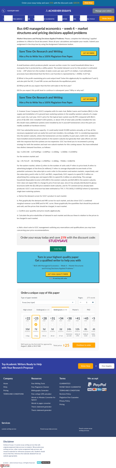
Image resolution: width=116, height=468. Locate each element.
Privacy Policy (64, 401)
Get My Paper (88, 53)
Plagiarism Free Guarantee (43, 19)
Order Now (106, 18)
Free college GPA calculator (41, 394)
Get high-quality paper (58, 274)
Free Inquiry (107, 366)
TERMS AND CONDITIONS (13, 394)
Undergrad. (41, 309)
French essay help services (48, 429)
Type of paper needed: (29, 298)
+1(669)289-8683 (13, 11)
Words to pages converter (41, 403)
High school (26, 309)
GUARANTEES (62, 19)
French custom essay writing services (85, 430)
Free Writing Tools (87, 19)
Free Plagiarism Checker (40, 387)
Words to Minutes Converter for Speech (43, 398)
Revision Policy (65, 394)
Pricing (73, 19)
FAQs (5, 387)
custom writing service (9, 429)
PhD (86, 309)
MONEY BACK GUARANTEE (70, 387)
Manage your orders (103, 11)
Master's (74, 309)
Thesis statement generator (41, 407)
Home (28, 19)
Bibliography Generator (40, 390)
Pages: (80, 298)
